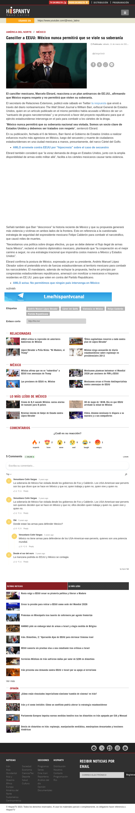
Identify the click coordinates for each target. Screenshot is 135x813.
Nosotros (58, 769)
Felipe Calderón (115, 308)
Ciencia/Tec (28, 772)
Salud (25, 779)
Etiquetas (11, 308)
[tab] (37, 586)
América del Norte (19, 32)
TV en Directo (58, 2)
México (41, 32)
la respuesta (98, 103)
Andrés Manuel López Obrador (43, 308)
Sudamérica (12, 796)
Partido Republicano (38, 313)
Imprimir (98, 53)
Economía (27, 769)
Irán (8, 766)
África (9, 783)
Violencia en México (93, 308)
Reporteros (43, 776)
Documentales (45, 790)
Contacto (58, 772)
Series (41, 769)
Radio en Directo (78, 2)
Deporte (26, 776)
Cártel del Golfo (70, 308)
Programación (120, 2)
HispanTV (18, 11)
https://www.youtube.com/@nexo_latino (58, 20)
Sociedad (26, 766)
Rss (55, 779)
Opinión (42, 786)
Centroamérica (13, 800)
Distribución (101, 2)
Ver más (10, 681)
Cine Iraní (43, 772)
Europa (9, 786)
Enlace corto (13, 321)
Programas (43, 766)
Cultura (25, 783)
